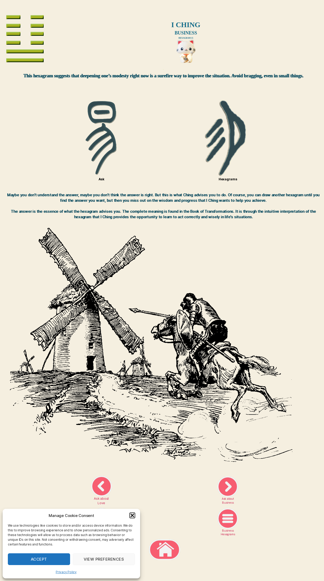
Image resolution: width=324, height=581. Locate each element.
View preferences (104, 559)
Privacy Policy (66, 572)
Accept (39, 559)
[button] (132, 515)
